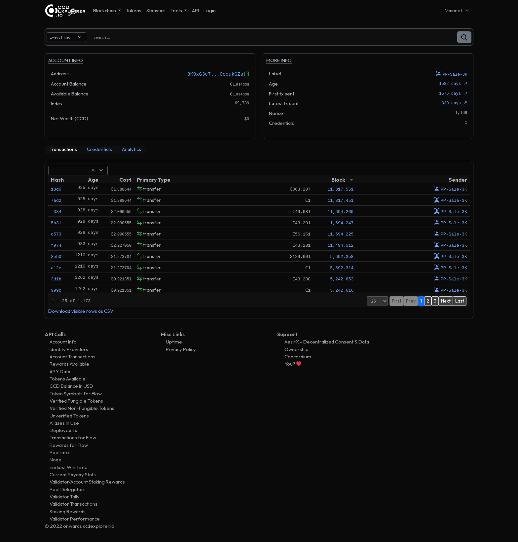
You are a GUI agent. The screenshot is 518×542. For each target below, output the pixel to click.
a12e (56, 267)
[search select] (66, 37)
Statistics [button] (156, 10)
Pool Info (59, 452)
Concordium (297, 356)
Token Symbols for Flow (76, 393)
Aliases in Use (64, 422)
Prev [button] (411, 301)
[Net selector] (457, 10)
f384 (56, 211)
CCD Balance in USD (71, 386)
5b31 (56, 222)
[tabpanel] (259, 239)
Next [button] (446, 301)
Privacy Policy (181, 349)
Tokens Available (68, 378)
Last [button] (459, 301)
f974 (56, 245)
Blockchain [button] (105, 10)
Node (55, 459)
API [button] (195, 10)
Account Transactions (72, 356)
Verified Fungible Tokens (76, 400)
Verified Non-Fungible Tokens (82, 408)
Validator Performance (75, 518)
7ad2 (56, 200)
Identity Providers (69, 349)
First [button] (396, 301)
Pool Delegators (68, 489)
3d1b (56, 278)
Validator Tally (65, 496)
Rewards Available (69, 364)
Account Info (63, 342)
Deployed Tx (63, 430)
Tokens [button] (133, 10)
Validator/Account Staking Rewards (87, 482)
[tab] (63, 149)
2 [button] (427, 301)
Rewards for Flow (69, 445)
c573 (56, 233)
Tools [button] (176, 10)
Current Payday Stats (73, 474)
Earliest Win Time (69, 467)
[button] (464, 37)
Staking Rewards (68, 511)
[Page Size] (377, 300)
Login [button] (210, 10)
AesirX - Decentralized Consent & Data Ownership (326, 345)
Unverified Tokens (69, 415)
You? (292, 364)
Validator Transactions (73, 504)
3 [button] (435, 301)
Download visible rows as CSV (80, 310)
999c (56, 290)
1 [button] (421, 301)
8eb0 (56, 256)
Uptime (174, 342)
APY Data (60, 371)
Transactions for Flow (73, 437)
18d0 (56, 189)
